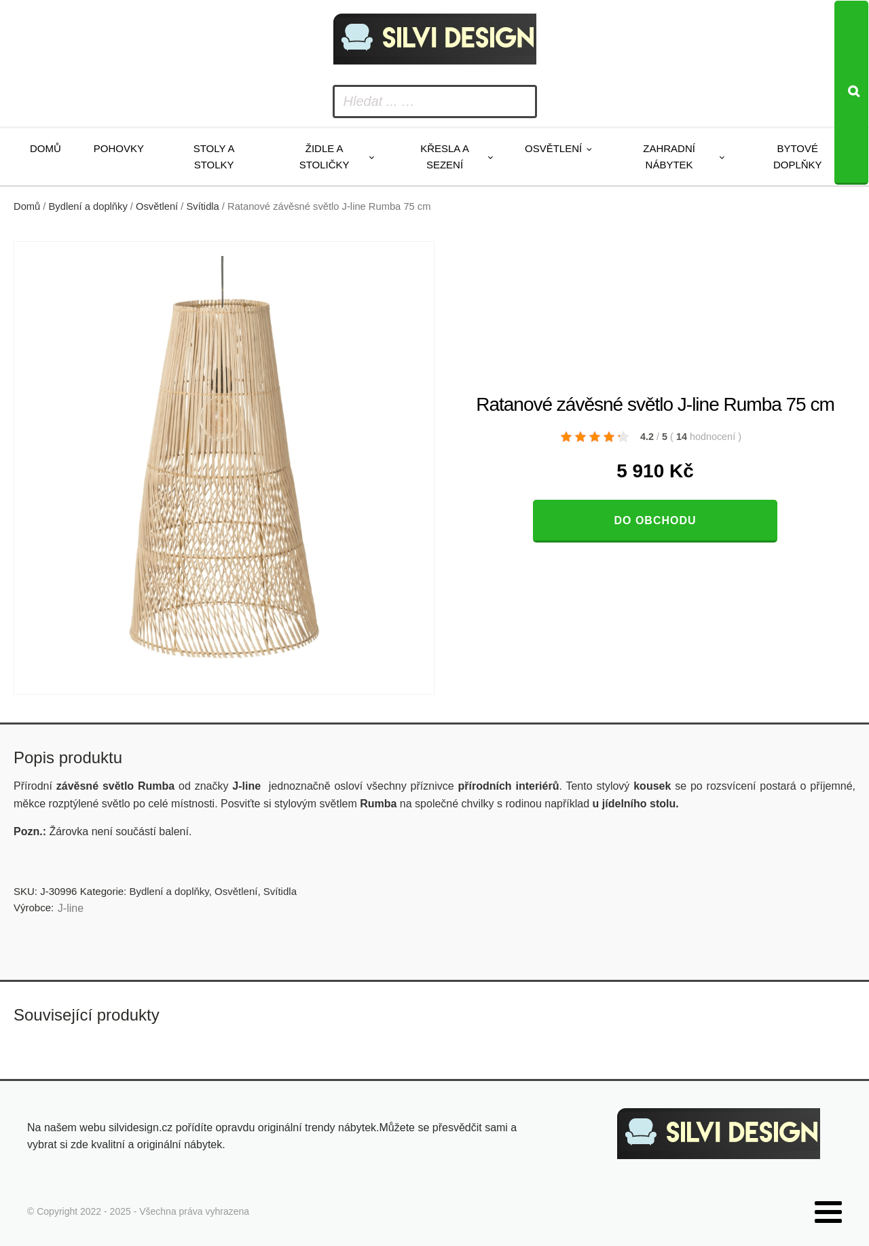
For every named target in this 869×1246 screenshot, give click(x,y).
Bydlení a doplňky (88, 206)
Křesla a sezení (444, 156)
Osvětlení (553, 148)
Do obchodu (655, 520)
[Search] (851, 93)
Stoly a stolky (214, 156)
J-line (71, 908)
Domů (45, 148)
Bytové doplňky (797, 156)
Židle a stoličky (324, 156)
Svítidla (203, 206)
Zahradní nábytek (669, 156)
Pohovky (119, 148)
